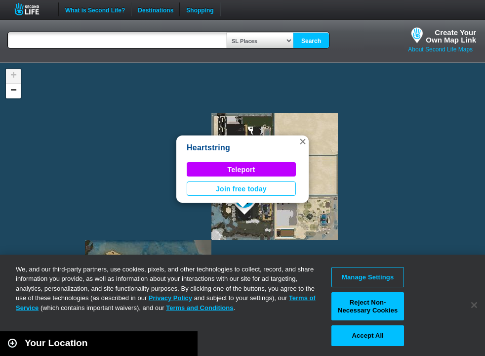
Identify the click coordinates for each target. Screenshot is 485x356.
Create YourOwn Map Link (451, 36)
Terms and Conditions (199, 308)
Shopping (199, 9)
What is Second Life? (95, 9)
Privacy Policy (170, 298)
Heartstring (208, 147)
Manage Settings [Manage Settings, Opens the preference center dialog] (368, 277)
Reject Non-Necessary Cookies (368, 306)
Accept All (367, 335)
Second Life (32, 9)
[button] (303, 141)
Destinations (155, 9)
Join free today (241, 189)
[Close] (474, 305)
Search (311, 41)
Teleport (241, 170)
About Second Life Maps (440, 49)
